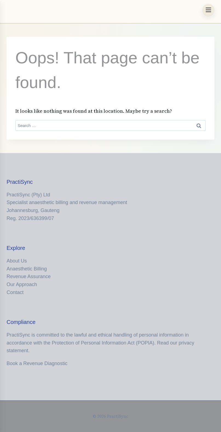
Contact (15, 292)
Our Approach (22, 284)
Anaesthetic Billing (27, 269)
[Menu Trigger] (208, 10)
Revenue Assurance (29, 276)
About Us (17, 261)
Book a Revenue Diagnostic (37, 363)
